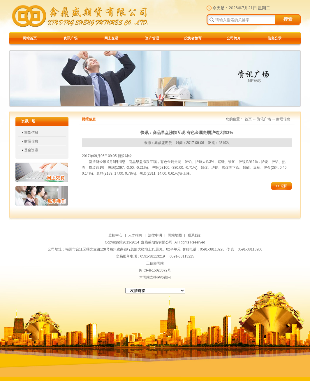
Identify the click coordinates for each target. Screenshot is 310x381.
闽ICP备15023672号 (155, 270)
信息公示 (274, 38)
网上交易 (111, 38)
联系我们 (41, 196)
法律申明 (155, 235)
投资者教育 (193, 38)
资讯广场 (71, 38)
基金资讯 (31, 150)
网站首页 (30, 38)
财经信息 (31, 141)
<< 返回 (281, 186)
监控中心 (115, 235)
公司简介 (234, 38)
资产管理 (152, 38)
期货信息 (31, 133)
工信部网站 (155, 263)
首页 (248, 119)
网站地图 (175, 235)
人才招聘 (135, 235)
